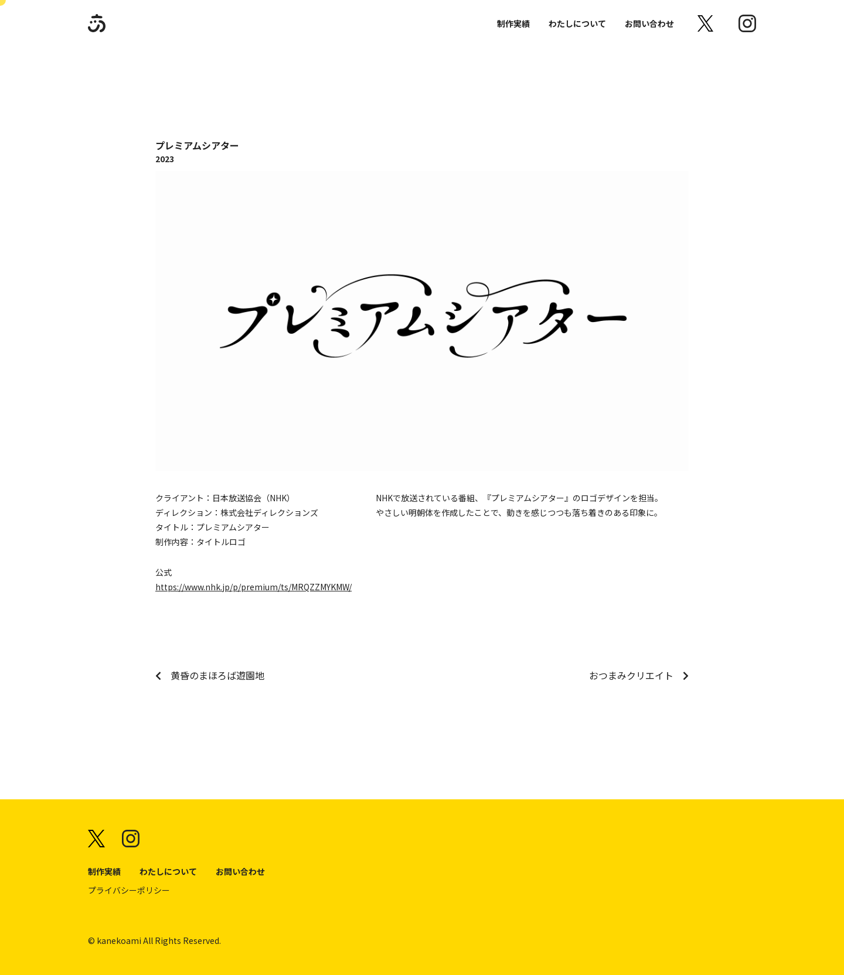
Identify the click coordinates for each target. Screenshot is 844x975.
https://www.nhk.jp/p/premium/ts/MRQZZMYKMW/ (253, 587)
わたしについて (577, 23)
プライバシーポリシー (129, 890)
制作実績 (513, 23)
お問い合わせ (649, 23)
